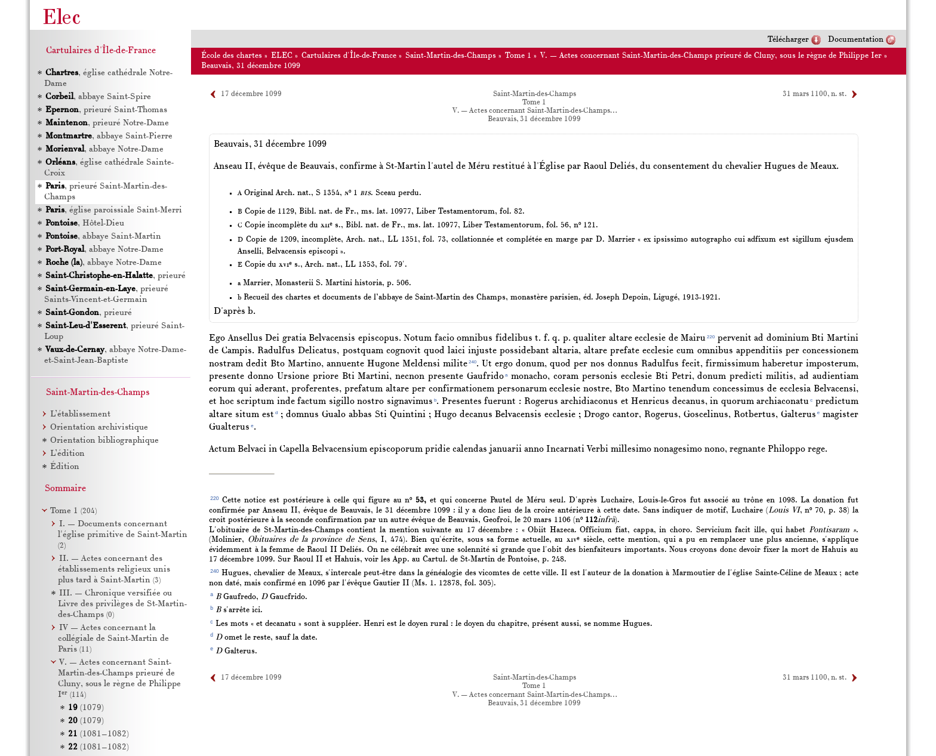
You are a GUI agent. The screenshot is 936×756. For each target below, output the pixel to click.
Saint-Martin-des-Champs (450, 56)
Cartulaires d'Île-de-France (348, 56)
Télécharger (788, 40)
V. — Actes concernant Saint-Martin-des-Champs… (534, 111)
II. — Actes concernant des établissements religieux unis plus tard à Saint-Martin (114, 569)
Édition (64, 466)
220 (711, 337)
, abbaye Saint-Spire (98, 96)
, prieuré (115, 275)
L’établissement (80, 414)
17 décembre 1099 (251, 94)
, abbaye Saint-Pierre (109, 136)
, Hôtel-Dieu (84, 223)
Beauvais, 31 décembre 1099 (250, 66)
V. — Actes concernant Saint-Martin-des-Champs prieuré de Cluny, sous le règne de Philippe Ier (711, 56)
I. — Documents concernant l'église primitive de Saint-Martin (122, 535)
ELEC (281, 56)
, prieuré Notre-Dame (107, 123)
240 (472, 362)
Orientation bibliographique (104, 440)
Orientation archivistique (99, 427)
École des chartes (231, 56)
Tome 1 (518, 56)
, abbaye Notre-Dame (104, 149)
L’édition (67, 453)
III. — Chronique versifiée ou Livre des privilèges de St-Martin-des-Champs (122, 604)
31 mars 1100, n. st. (814, 94)
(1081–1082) (98, 734)
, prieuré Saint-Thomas (106, 110)
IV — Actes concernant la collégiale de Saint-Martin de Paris (113, 639)
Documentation (855, 40)
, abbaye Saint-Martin (103, 236)
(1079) (86, 707)
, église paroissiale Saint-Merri (113, 210)
